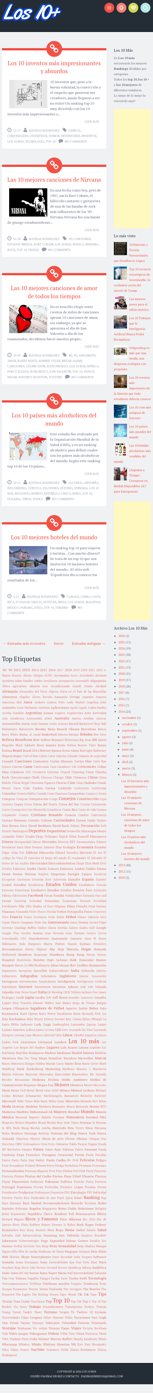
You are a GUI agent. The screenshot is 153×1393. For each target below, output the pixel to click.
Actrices (8, 689)
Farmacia (88, 904)
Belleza (8, 748)
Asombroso (17, 727)
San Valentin (60, 375)
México (13, 616)
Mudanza (8, 1120)
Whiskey (24, 1353)
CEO (28, 781)
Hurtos (19, 974)
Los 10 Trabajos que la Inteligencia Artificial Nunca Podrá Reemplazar (132, 328)
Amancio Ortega (67, 705)
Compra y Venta (95, 802)
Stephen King (11, 1276)
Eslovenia (51, 490)
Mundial (73, 1120)
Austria (76, 727)
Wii (73, 1353)
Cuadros (83, 824)
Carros (17, 775)
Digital (63, 845)
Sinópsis (84, 1260)
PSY (89, 1201)
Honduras (57, 963)
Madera (50, 1061)
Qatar (69, 1206)
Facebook (35, 904)
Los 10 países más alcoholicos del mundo (54, 422)
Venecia (83, 1331)
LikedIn (79, 1044)
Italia (42, 1000)
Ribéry (101, 1222)
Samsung (50, 1244)
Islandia (8, 1001)
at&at (48, 727)
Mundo (37, 496)
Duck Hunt (24, 856)
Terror (33, 1298)
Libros (68, 1043)
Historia (72, 958)
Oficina (81, 1147)
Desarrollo (73, 840)
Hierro (29, 958)
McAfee (7, 1088)
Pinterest (100, 1180)
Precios (38, 1196)
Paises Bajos (53, 1158)
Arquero (60, 722)
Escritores (23, 888)
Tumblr (27, 1321)
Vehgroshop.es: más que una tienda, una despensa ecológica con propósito (132, 358)
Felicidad (35, 910)
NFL (9, 1137)
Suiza (38, 616)
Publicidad (99, 1201)
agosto (127, 737)
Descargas (88, 840)
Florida (51, 920)
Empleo (43, 883)
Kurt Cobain (43, 249)
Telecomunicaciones (15, 1292)
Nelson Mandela (26, 1131)
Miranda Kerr (89, 1110)
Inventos (89, 134)
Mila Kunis (41, 1110)
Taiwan (20, 1287)
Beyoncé (57, 748)
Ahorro (34, 695)
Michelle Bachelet (93, 1104)
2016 (52, 679)
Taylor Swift (78, 1287)
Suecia (34, 1281)
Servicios (29, 1255)
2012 (17, 679)
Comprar (8, 807)
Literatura (28, 1051)
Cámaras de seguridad (92, 765)
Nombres (17, 1142)
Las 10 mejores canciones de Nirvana (54, 181)
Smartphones (41, 1265)
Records (77, 1212)
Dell (103, 834)
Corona (85, 813)
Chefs (36, 786)
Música (78, 249)
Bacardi (73, 732)
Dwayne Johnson (43, 856)
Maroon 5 (84, 1078)
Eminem (53, 877)
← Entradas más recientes (24, 651)
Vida (5, 1342)
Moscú (71, 1115)
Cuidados (34, 829)
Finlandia (22, 920)
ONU (18, 1153)
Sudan (6, 1282)
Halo (22, 953)
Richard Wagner (13, 1228)
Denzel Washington (15, 840)
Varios (25, 1331)
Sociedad (66, 1266)
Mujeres (60, 1120)
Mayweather (80, 1083)
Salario (91, 1239)
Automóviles (11, 732)
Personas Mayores (36, 1180)
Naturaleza (75, 1125)
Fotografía (75, 920)
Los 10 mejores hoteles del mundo (54, 542)
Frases (28, 926)
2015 (43, 679)
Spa (71, 1271)
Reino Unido (67, 1217)
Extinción (100, 899)
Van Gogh (99, 1326)
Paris (89, 1163)
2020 (84, 679)
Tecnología (34, 140)
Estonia (66, 490)
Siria (94, 1260)
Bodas (61, 754)
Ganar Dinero (11, 931)
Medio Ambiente (74, 1088)
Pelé (75, 1169)
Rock (11, 255)
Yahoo (14, 1358)
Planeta (88, 1185)
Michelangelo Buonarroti (61, 1104)
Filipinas (60, 915)
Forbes (61, 920)
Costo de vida (87, 818)
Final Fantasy (97, 915)
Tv (73, 1321)
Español (101, 888)
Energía (73, 883)
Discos (37, 851)
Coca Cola (22, 797)
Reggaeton (49, 1217)
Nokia (6, 1142)
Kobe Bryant (35, 1028)
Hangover (34, 953)
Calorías (61, 765)
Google (101, 936)
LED (58, 1038)
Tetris (43, 1298)
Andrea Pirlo (56, 711)
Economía (85, 855)
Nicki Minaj (21, 1137)
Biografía (8, 754)
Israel (33, 1001)
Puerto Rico (22, 1206)
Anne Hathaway (26, 716)
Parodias (100, 1164)
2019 (76, 679)
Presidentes (9, 1201)
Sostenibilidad (58, 1271)
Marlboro (68, 1078)
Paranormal (65, 1164)
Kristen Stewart (54, 1028)
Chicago (58, 786)
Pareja (79, 1163)
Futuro (82, 926)
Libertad (49, 1044)
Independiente (59, 979)
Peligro (101, 1169)
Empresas (58, 883)
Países (38, 1158)
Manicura (9, 1067)
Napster (34, 1126)
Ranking (92, 1206)
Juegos (101, 1011)
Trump (6, 1321)
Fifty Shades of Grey (39, 915)
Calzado (72, 765)
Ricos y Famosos (41, 1227)
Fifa (21, 915)
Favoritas (20, 910)
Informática (48, 985)
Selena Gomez (77, 1249)
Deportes (37, 839)
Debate (75, 834)
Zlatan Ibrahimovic (83, 1358)
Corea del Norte (45, 813)
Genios (83, 931)
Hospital (8, 968)
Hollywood (9, 963)
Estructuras (22, 899)
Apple (83, 716)
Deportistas (56, 839)
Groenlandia (10, 947)
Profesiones (42, 1201)
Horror (101, 963)
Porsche (79, 1190)
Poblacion (36, 1190)
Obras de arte (52, 1147)
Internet (25, 995)
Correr (6, 818)
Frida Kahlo (56, 926)
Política (66, 1190)
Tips (102, 1303)
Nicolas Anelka (40, 1137)
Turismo (61, 616)
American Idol (12, 711)
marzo (126, 768)
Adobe (38, 689)
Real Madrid (32, 1212)
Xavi (80, 1353)
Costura (101, 818)
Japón (29, 1006)
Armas (48, 721)
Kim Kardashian (14, 1028)
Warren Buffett (61, 1347)
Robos (71, 1233)
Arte (87, 721)
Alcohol (75, 485)
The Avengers (72, 1298)
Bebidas (86, 743)
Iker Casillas (79, 974)
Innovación (99, 985)
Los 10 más (15, 140)
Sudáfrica (99, 1276)
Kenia (76, 1022)
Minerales (72, 1110)
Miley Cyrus (56, 1110)
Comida (41, 802)
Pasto (15, 1169)
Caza (53, 775)
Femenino (52, 909)
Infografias (29, 984)
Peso (59, 1180)
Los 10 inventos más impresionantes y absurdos (54, 66)
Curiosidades (18, 134)
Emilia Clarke (37, 877)
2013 (26, 678)
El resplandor (77, 867)
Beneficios (23, 748)
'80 (70, 359)
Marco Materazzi (13, 1072)
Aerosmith (87, 359)
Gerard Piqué (98, 931)
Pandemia (8, 1164)
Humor (54, 134)
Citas (79, 791)
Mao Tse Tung (27, 1067)
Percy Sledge (18, 375)
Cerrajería (39, 781)
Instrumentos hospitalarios (37, 990)
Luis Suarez (69, 1056)
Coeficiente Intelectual (90, 797)
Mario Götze (90, 1072)
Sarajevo (86, 1244)
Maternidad (62, 1083)
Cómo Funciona (57, 802)
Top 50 (96, 1310)
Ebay (59, 856)
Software (99, 1265)
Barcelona (88, 738)
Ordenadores (31, 1153)
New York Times (68, 1131)
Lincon (101, 1044)
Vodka (38, 501)
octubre (127, 724)
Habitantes (9, 953)
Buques (17, 765)
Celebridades (86, 775)
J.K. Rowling (55, 1001)
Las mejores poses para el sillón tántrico (139, 304)
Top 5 (86, 1310)
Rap (103, 1206)
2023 (99, 679)
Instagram (10, 990)
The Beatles (91, 1298)
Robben (35, 1233)
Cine (71, 791)
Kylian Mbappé (92, 1028)
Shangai (101, 1255)
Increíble (40, 979)
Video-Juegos (18, 1342)
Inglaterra (68, 984)
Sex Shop (42, 1255)
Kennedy (87, 1022)
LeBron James (35, 1038)
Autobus (88, 727)
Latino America (13, 1038)
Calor (51, 765)
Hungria (81, 490)
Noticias (44, 1142)
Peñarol (30, 1174)
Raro (5, 1212)
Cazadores (63, 775)
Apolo (74, 716)
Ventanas (24, 1337)
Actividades (86, 684)
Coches (38, 797)
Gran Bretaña (54, 942)
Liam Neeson (33, 1044)
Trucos (101, 1315)
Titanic (7, 1310)
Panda (102, 1158)
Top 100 (76, 1310)
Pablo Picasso (78, 1153)
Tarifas (55, 1287)
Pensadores (17, 1174)
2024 (122, 648)
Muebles (22, 1120)
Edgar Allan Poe (13, 861)
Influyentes (9, 985)
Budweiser (99, 759)
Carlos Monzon (61, 770)
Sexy (80, 1255)
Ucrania (14, 501)
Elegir (80, 872)
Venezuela (98, 1331)
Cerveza (34, 490)
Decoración (90, 834)
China (85, 605)
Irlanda (100, 995)
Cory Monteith (36, 818)
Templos (76, 1292)
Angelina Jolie (97, 711)
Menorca (76, 1094)
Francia (16, 925)
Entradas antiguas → (88, 651)
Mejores (61, 1093)
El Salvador (94, 867)
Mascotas (32, 1083)
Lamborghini (61, 1033)
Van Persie (10, 1331)
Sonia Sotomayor (27, 1271)
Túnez (38, 1321)
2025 (122, 642)
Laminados (78, 1033)
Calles (43, 765)
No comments (76, 140)
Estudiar (53, 899)
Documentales (86, 851)
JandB (20, 1006)
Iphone (73, 995)
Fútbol (71, 925)
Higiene (42, 958)
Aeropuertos (66, 689)
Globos (42, 936)
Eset (48, 888)
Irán (90, 995)
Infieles (101, 979)
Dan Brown (10, 834)
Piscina (57, 1185)
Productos (25, 1201)
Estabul (7, 893)
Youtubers (52, 1358)
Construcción (88, 807)
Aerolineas (50, 689)
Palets (79, 1158)
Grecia (36, 610)
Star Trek (82, 1271)
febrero (127, 775)
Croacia (70, 823)
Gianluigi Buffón (25, 936)
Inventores (70, 134)
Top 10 (50, 140)
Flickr (33, 920)
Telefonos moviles (56, 1292)
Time (93, 1303)
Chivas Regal (20, 791)
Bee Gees (100, 743)
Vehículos (53, 1331)
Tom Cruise (21, 1310)
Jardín (40, 1006)
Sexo (53, 1254)
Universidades (11, 1326)
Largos (102, 1033)
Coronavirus (98, 813)
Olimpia (94, 1147)
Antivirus (44, 716)
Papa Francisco (28, 1163)
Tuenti (17, 1321)
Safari (80, 1238)
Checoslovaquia (20, 786)
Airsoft (76, 695)
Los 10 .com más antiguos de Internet (140, 412)
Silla (14, 1260)
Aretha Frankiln (13, 722)
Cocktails (64, 797)
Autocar (101, 727)
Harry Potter (54, 952)
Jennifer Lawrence (81, 1006)
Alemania (10, 700)
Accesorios (61, 684)
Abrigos (38, 684)
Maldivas (93, 610)
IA (25, 974)
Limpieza (90, 1044)
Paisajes (27, 1158)
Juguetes (71, 1017)
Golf (92, 936)
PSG (67, 1201)
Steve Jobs (28, 1276)
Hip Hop (57, 958)
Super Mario (57, 1281)
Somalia (8, 1271)
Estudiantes (38, 899)
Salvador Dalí (11, 1244)
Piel (75, 1180)
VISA (5, 1348)
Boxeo (102, 754)
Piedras (68, 1180)
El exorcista (32, 867)
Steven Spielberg (69, 1276)
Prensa (101, 1196)
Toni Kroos (38, 1310)
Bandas (40, 738)
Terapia (7, 1298)
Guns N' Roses (95, 947)
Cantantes (40, 770)
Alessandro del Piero (33, 700)
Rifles (63, 1228)
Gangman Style (31, 931)
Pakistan (68, 1158)
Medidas (53, 1088)
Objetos (35, 1147)
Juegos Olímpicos (15, 1017)
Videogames (38, 1342)
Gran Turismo (75, 942)
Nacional (21, 1126)
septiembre (130, 730)
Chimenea (79, 786)
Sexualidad (67, 1254)
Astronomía (34, 727)
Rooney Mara (45, 1239)
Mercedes (100, 1094)
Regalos (35, 1217)
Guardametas (39, 947)
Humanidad (86, 969)
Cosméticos (54, 818)
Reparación (18, 1223)
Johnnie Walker (43, 1012)
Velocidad (69, 1331)
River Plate (20, 1233)
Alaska (88, 695)
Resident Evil (64, 1222)
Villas (64, 1342)
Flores (42, 920)
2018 (68, 679)
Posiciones (24, 1196)
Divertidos (38, 134)
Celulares (17, 781)
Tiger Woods (68, 1303)
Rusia (76, 496)
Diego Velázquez (47, 845)
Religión (100, 1217)
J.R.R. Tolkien (72, 1001)
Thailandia (55, 1298)
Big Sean (85, 748)
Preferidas (51, 1196)
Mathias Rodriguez (44, 129)
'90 (70, 244)
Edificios (32, 861)
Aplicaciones (60, 716)
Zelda (64, 1358)
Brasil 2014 (31, 759)
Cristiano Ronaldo (46, 823)
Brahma (7, 759)
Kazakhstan (64, 1022)
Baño (51, 738)
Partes (6, 1169)
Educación (46, 861)
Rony (30, 1239)
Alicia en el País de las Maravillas (83, 700)
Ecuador (23, 610)
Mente (88, 1094)
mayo (126, 756)
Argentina (33, 721)
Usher (47, 1326)
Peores (41, 1174)
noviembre (129, 718)
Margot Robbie (35, 1072)
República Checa (57, 496)
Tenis (102, 1292)
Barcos (102, 738)
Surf (70, 1282)
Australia (61, 726)
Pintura (19, 1185)
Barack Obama (68, 738)
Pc (69, 1169)
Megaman (30, 1094)
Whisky (36, 1353)
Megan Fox (45, 1094)
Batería (63, 743)
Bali (103, 732)
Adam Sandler (24, 689)
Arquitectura (75, 722)
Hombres (25, 963)
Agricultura (19, 695)
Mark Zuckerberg (30, 1077)
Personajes (99, 1174)
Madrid (77, 1061)
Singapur (71, 1260)
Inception (25, 979)
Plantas (100, 1185)
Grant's (91, 942)
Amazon (101, 706)
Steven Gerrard (46, 1276)
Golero (73, 936)
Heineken (99, 953)
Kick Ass (101, 1022)
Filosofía (81, 915)
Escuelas (37, 888)
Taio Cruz (8, 1287)
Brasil (17, 759)
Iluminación (97, 974)
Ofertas (70, 1147)
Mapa (43, 1067)
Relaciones (86, 1217)
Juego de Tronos (84, 1012)
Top (49, 1309)
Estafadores (86, 893)
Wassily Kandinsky (85, 1348)
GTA (23, 947)
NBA (103, 1126)
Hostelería (24, 969)
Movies (94, 1115)
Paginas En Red (52, 1385)
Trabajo (35, 1315)
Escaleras (100, 883)
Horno (91, 963)
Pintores (7, 1185)
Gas (44, 931)
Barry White (27, 364)
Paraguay (49, 1163)
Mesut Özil (18, 1099)
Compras (22, 808)
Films (71, 915)
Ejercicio (86, 861)
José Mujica (63, 1012)
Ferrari (85, 909)
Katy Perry (47, 1022)
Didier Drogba (25, 845)
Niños (89, 1137)
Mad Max (22, 1061)
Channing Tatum (83, 781)
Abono (27, 684)
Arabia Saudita (97, 716)
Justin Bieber (88, 1017)
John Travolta (22, 1012)
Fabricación (19, 904)
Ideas (54, 974)
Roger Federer (95, 1233)
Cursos (81, 829)
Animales (9, 716)
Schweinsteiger (29, 1249)
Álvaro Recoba (42, 706)
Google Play (10, 942)
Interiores (9, 995)
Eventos (78, 899)
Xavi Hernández (95, 1353)
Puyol (60, 1206)
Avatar (43, 732)
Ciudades (90, 791)
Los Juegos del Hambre (29, 1056)
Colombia (9, 802)
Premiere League (71, 1196)
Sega (44, 1249)
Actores (100, 684)
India (62, 610)
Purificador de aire (43, 1206)
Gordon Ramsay (32, 942)
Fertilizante (9, 915)
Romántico (39, 375)
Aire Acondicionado (56, 695)
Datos (23, 834)
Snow (55, 1266)
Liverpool (45, 1051)
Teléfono (35, 1292)
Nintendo (59, 1136)
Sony (43, 1271)
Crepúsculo (9, 824)
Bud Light (86, 759)
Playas (6, 1190)
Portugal (8, 1196)
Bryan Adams (72, 364)
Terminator (20, 1298)
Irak (83, 995)
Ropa (59, 1238)
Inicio (58, 651)
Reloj (5, 1223)
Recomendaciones (56, 1212)
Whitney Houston (32, 381)
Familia (58, 904)
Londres (60, 1051)
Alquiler (24, 706)
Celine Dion (35, 370)
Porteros (100, 1190)
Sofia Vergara (83, 1266)
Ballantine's (9, 738)
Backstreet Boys (89, 732)
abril (125, 762)
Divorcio (63, 851)
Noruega (30, 1142)
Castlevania (41, 775)
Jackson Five (90, 1001)
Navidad (92, 1126)
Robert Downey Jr (53, 1233)
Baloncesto (26, 738)
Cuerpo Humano (14, 829)
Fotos (88, 920)
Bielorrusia (16, 490)
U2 (91, 1321)
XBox (5, 1358)
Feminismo (70, 910)
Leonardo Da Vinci (81, 1038)
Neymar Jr (87, 1131)
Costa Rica (70, 818)
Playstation (20, 1190)
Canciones (82, 244)
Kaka (103, 1017)
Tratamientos (73, 1315)
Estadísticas (36, 893)
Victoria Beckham (94, 1337)
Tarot (64, 1287)
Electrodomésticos (61, 872)
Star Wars (98, 1271)
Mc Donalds (98, 1083)
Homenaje (40, 963)
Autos (25, 732)
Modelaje (18, 1115)
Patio (23, 1169)
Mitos (102, 1110)
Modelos (32, 1115)
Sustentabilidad (83, 1282)
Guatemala (59, 947)
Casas (27, 775)
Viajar (65, 1337)
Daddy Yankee (96, 829)
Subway (86, 1276)
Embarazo (19, 877)
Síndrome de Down (51, 1260)
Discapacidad (23, 851)
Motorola (82, 1115)
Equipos (87, 883)
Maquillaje (55, 1067)
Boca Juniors (46, 754)
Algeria (53, 700)
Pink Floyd (86, 1180)
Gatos (73, 931)
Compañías (76, 802)
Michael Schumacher (27, 1104)
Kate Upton (29, 1022)
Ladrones (26, 1033)
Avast (34, 732)
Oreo (44, 1153)
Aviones (63, 732)
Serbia (18, 1255)
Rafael (78, 1206)
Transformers (53, 1315)
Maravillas (85, 1067)
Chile (68, 786)
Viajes (76, 1336)
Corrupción (18, 818)
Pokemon (52, 1190)
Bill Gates (99, 748)
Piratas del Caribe (38, 1185)
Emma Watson (24, 883)
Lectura (49, 1038)
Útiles (69, 1326)
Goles (83, 936)
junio (126, 749)
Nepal (42, 1131)
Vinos (26, 501)
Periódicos (71, 1174)
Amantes (88, 706)
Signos (6, 1260)
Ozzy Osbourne (58, 1153)
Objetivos (22, 1147)
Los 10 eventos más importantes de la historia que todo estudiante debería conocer (132, 388)
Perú (52, 1180)
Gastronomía (58, 930)
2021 (92, 679)
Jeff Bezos (60, 1006)
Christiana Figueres (42, 791)
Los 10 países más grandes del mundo (140, 431)
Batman (74, 743)
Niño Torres (76, 1137)
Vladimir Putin (19, 1348)
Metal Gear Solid (47, 1099)
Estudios (66, 899)
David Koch (60, 834)
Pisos (67, 1185)
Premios (90, 1196)
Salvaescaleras (32, 1244)
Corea (28, 813)
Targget (45, 1287)
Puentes (7, 1206)
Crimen (23, 824)
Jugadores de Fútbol (47, 1016)
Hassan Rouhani (79, 953)
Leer (65, 1038)
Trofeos (89, 1315)
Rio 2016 (89, 1228)
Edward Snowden (66, 861)
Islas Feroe (22, 1001)
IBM (31, 974)
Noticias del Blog (64, 1142)
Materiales (46, 1083)
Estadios (20, 893)
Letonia (19, 1044)
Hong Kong (75, 963)
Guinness (76, 947)
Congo (53, 808)
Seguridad (57, 1249)
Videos (33, 255)
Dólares (101, 851)
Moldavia (22, 496)
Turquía (64, 1321)
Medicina (38, 1088)
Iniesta (83, 985)
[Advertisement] (132, 168)
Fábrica (6, 904)
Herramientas (12, 958)
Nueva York (87, 1142)
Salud (101, 1238)
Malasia (88, 1061)
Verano (54, 1337)
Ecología (69, 856)
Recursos (90, 1212)
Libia (58, 1044)
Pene (5, 1174)
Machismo (8, 1061)
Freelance (40, 926)
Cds (74, 775)
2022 (122, 661)
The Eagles (23, 1303)
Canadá (73, 605)
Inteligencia (66, 990)
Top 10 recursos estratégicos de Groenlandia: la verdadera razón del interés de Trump (132, 280)
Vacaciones (82, 1326)
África (6, 695)
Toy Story (20, 1315)
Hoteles (49, 610)
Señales (95, 1249)
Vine (72, 1342)
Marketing (52, 1077)
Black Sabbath (25, 754)
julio (125, 743)
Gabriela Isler (97, 926)
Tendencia (90, 1292)
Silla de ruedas (28, 1260)
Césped (65, 781)
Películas (87, 1168)
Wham (12, 381)
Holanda (100, 958)
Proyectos (57, 1201)
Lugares (52, 1056)
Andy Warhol (76, 711)
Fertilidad (100, 910)
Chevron (46, 786)
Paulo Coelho (56, 1169)
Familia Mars (73, 904)
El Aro (97, 861)
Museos (101, 1120)
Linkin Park (10, 1051)
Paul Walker (37, 1169)
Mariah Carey (55, 1072)
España (88, 888)
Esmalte (74, 888)
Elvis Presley (57, 370)
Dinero (7, 850)
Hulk (73, 968)
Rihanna (75, 1228)
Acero (74, 684)
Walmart (43, 1348)
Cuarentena (98, 824)
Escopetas (8, 888)
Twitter (82, 1321)
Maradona (70, 1067)
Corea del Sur (69, 813)
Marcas (100, 1066)
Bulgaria (7, 765)
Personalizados (13, 1179)
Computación (38, 807)
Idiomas (64, 974)
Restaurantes (85, 1222)
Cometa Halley (26, 802)
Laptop (91, 1033)
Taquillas (33, 1287)
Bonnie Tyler (49, 364)
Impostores (9, 979)
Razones (15, 1212)
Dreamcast (9, 856)
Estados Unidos (19, 249)
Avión (53, 732)
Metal (30, 1099)
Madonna (64, 1061)
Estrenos (8, 899)
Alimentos (9, 705)
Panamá (26, 616)
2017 (60, 679)
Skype (25, 1265)
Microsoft (9, 1110)
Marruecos (99, 1078)
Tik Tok (83, 1303)
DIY (72, 850)
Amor (11, 364)
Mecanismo (22, 1088)
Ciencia (74, 129)
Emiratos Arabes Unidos (78, 877)
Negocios (8, 1131)
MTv (103, 1115)
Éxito (89, 899)
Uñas (25, 1326)
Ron (22, 1239)
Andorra (91, 485)
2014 (35, 679)
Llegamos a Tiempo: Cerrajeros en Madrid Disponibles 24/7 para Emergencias (131, 480)
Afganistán (98, 689)
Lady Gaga (42, 1033)
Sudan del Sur (20, 1282)
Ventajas (9, 1336)
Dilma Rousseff (79, 845)
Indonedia (87, 979)
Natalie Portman (53, 1126)
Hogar (86, 957)
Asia (4, 727)
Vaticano (37, 1332)
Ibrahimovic (42, 974)
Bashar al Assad (29, 743)
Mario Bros (73, 1072)
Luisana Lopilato (90, 1056)
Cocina (50, 797)
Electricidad (38, 872)
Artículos (99, 721)
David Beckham (40, 834)
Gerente (7, 936)
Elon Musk (92, 872)
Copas (18, 813)
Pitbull (77, 1185)
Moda (6, 1115)
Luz (104, 1056)
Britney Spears (50, 759)
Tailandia (100, 1282)
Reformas (21, 1217)
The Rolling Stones (45, 1303)
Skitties (14, 1266)
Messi (6, 1099)
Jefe (48, 1006)
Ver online (40, 1337)
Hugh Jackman (57, 969)
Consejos (67, 807)
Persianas (85, 1174)
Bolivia (71, 754)
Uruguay (36, 1326)
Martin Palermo (13, 1083)
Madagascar (36, 1061)
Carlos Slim (83, 770)
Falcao (48, 904)
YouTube (55, 381)
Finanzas (8, 920)
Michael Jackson (83, 1099)
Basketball (49, 743)
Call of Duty (31, 765)
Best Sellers (41, 748)
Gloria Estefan (58, 936)
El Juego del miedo (54, 867)
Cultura (46, 829)
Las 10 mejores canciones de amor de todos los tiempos (54, 296)
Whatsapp (9, 1353)
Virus (102, 1342)
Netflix (51, 1131)
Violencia (91, 1342)
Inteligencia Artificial (91, 990)
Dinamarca (98, 845)
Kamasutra (10, 1022)
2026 (122, 636)
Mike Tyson (25, 1110)
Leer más (92, 120)
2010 (122, 878)
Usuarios (58, 1326)
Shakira (90, 1255)
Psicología (78, 1201)
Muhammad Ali (41, 1120)
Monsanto (58, 1115)
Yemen (24, 1358)
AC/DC (48, 684)
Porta (89, 1190)
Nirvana (91, 249)
